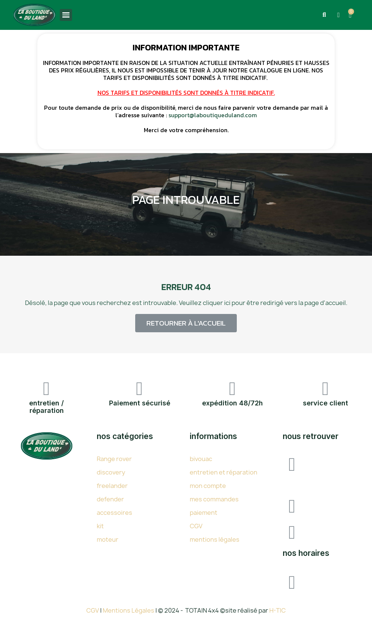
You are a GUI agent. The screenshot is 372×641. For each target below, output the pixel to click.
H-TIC (277, 610)
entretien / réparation (46, 406)
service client (325, 403)
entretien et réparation (223, 472)
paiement (203, 512)
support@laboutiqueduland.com (212, 115)
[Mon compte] (338, 15)
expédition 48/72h (232, 403)
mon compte (208, 486)
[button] (323, 15)
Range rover (114, 459)
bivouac (201, 459)
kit (100, 526)
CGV (196, 526)
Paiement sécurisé (139, 403)
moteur (107, 539)
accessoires (114, 512)
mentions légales (214, 539)
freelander (112, 486)
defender (110, 499)
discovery (111, 472)
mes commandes (214, 499)
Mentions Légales (129, 610)
